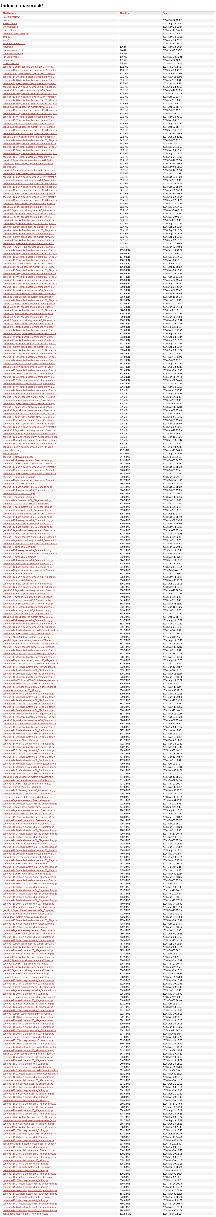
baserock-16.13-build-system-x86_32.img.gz (25, 1097)
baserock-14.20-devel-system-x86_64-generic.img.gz (30, 1207)
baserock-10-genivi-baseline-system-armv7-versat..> (29, 70)
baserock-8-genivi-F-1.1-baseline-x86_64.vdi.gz (27, 783)
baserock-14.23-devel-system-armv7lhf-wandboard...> (30, 1070)
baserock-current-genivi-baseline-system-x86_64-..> (29, 227)
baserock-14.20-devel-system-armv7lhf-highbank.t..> (30, 1047)
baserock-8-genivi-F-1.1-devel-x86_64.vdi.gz (25, 963)
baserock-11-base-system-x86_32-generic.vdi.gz (28, 487)
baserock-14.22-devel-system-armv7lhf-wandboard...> (30, 1073)
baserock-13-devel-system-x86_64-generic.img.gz (28, 1107)
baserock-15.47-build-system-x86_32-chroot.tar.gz (28, 1010)
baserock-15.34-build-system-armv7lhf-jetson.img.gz (29, 1113)
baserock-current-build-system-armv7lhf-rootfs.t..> (28, 1014)
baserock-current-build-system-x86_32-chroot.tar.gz (29, 987)
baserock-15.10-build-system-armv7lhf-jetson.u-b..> (29, 373)
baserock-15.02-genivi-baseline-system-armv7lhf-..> (29, 120)
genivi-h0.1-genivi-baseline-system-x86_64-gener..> (29, 127)
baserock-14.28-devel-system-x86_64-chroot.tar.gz (29, 760)
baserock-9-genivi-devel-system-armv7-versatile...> (29, 400)
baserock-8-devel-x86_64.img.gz (19, 580)
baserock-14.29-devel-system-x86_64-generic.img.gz (30, 867)
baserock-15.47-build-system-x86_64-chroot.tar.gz (28, 1087)
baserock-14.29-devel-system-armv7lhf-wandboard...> (30, 630)
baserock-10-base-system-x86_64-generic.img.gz (28, 620)
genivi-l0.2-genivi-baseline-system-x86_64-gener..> (29, 203)
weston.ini (8, 60)
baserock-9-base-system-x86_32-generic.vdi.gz (27, 500)
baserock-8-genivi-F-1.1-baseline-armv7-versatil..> (28, 243)
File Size (124, 13)
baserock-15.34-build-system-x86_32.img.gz (25, 1064)
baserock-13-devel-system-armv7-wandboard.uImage (30, 437)
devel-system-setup (13, 53)
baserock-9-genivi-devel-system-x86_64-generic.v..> (29, 990)
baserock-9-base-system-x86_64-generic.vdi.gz (27, 503)
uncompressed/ (10, 27)
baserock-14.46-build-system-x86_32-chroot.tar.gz (28, 693)
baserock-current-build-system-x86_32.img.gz (26, 1100)
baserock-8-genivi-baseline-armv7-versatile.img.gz (28, 647)
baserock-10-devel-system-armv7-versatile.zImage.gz (30, 393)
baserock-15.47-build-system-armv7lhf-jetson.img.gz (29, 1157)
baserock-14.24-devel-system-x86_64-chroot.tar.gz (29, 757)
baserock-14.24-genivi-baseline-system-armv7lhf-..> (29, 607)
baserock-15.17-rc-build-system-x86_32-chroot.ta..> (29, 1030)
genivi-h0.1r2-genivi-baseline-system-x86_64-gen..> (29, 90)
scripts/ (6, 37)
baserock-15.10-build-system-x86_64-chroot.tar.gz (28, 980)
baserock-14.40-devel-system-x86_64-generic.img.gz (30, 883)
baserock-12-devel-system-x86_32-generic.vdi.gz (28, 1007)
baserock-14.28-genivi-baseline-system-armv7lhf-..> (29, 80)
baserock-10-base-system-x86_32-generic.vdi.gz (28, 567)
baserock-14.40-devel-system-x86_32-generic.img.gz (30, 840)
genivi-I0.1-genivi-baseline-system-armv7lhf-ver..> (28, 123)
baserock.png (10, 167)
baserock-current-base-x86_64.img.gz (22, 787)
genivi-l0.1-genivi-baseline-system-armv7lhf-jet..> (28, 163)
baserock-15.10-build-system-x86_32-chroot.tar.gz (28, 904)
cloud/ (6, 20)
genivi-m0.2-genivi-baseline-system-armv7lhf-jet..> (28, 240)
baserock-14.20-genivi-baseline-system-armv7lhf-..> (29, 77)
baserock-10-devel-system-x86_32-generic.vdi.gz (28, 1084)
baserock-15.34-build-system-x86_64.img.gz (25, 1147)
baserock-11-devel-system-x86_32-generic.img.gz (28, 953)
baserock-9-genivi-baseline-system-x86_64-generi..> (29, 83)
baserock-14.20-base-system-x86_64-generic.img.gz (30, 767)
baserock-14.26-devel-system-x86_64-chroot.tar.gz (29, 773)
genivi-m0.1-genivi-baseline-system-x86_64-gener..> (29, 213)
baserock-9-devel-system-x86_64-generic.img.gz (28, 610)
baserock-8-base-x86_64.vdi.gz (19, 493)
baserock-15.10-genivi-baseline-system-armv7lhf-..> (29, 150)
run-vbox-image (11, 57)
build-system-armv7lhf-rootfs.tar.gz (20, 740)
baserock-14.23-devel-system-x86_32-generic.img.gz (30, 1183)
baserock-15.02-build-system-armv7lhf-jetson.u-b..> (29, 380)
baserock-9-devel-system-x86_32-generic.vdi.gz (27, 600)
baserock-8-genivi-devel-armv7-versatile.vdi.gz (26, 863)
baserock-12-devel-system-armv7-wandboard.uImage (30, 440)
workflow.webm (10, 453)
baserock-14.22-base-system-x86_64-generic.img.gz (30, 790)
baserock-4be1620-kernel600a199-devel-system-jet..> (30, 680)
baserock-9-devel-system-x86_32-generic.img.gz (28, 613)
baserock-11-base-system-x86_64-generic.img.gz (28, 523)
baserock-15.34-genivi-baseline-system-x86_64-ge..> (30, 153)
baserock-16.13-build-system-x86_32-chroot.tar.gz (28, 983)
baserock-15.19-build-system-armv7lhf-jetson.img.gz (29, 1174)
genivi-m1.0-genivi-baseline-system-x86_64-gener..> (29, 230)
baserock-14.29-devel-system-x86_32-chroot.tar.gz (29, 670)
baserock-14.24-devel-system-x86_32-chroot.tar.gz (29, 700)
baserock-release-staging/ (16, 33)
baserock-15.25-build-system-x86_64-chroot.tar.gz (28, 1027)
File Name (8, 13)
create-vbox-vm (11, 63)
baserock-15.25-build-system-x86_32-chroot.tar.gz (28, 940)
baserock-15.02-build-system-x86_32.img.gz (25, 897)
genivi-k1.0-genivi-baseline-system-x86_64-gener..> (29, 170)
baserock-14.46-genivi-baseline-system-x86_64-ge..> (30, 103)
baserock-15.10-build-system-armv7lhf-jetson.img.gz (29, 1043)
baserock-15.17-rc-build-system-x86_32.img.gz (27, 1167)
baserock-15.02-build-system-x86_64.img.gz (25, 927)
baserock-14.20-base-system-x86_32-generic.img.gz (30, 713)
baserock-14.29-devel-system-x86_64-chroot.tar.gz (29, 730)
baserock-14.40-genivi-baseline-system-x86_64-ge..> (30, 140)
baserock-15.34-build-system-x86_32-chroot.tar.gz (28, 937)
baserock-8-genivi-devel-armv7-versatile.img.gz (27, 873)
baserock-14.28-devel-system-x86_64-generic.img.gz (30, 893)
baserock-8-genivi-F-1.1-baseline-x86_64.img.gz (27, 797)
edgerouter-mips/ (11, 30)
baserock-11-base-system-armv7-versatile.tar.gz (27, 460)
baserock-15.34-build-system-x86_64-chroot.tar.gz (28, 1023)
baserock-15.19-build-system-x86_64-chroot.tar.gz (28, 1140)
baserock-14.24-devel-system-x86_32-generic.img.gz (30, 834)
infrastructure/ (10, 23)
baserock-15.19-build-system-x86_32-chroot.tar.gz (28, 1034)
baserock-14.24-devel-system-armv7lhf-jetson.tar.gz (29, 653)
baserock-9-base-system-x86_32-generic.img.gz (27, 507)
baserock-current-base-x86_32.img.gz (22, 690)
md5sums (8, 47)
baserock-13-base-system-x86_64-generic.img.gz (28, 563)
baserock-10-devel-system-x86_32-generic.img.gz (28, 1093)
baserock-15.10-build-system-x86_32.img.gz (25, 994)
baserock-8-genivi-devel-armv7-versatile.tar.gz (26, 800)
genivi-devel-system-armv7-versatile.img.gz (25, 917)
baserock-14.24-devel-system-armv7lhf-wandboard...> (30, 667)
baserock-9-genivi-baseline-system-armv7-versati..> (29, 67)
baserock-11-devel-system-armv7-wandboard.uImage (30, 433)
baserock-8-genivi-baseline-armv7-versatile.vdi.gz (28, 633)
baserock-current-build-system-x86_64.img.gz (26, 1160)
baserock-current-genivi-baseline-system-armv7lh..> (29, 237)
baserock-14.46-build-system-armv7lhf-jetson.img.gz (29, 793)
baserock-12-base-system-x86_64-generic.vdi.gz (28, 550)
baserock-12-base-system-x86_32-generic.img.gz (28, 533)
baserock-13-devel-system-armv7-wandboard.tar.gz (29, 907)
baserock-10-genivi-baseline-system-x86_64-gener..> (30, 87)
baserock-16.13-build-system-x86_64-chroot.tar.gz (28, 1077)
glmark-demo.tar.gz (12, 450)
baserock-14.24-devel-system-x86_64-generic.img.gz (30, 890)
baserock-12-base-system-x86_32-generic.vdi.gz (28, 527)
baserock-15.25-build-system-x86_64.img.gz (25, 1187)
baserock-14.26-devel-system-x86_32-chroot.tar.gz (29, 710)
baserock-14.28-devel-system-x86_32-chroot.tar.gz (29, 703)
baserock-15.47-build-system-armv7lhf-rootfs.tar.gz (29, 1040)
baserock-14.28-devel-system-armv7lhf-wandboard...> (30, 663)
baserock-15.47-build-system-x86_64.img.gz (25, 1180)
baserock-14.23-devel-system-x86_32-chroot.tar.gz (29, 697)
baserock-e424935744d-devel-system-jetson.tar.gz (28, 813)
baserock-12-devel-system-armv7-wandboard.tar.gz (29, 843)
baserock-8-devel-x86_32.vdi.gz (19, 547)
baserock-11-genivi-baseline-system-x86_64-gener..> (30, 110)
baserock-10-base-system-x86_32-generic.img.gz (28, 593)
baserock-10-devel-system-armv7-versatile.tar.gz (28, 913)
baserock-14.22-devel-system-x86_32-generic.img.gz (30, 1194)
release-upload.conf (13, 50)
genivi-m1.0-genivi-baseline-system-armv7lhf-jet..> (28, 233)
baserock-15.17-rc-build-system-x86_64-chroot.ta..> (29, 1133)
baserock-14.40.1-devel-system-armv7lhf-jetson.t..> (29, 780)
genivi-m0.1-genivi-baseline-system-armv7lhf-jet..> (28, 220)
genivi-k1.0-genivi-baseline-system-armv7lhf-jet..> (28, 160)
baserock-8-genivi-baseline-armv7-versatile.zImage (29, 403)
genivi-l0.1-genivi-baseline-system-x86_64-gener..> (29, 193)
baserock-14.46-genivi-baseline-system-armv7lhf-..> (29, 117)
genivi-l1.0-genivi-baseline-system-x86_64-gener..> (29, 210)
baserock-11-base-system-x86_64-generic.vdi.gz (28, 517)
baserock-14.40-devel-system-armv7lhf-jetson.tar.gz (29, 763)
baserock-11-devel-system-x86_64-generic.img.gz (28, 1003)
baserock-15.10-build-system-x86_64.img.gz (25, 1090)
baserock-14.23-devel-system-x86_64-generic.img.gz (30, 1203)
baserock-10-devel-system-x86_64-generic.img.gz (28, 1124)
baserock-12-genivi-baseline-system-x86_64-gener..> (30, 130)
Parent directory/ (11, 17)
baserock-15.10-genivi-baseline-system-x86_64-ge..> (30, 147)
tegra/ (6, 40)
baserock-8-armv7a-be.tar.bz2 (18, 457)
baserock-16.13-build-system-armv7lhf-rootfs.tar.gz (29, 1017)
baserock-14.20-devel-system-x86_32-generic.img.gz (30, 1190)
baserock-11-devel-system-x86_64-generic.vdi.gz (28, 1000)
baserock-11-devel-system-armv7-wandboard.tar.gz (29, 823)
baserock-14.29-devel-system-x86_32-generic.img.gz (30, 803)
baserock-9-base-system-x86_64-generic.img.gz (27, 510)
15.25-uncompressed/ (14, 43)
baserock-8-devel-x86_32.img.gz (19, 557)
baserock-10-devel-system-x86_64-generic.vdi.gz (28, 1110)
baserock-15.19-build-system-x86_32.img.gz (25, 1170)
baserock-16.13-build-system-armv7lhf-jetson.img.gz (29, 1154)
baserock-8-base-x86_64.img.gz (19, 497)
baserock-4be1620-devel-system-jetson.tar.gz (26, 637)
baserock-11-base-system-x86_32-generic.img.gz (28, 490)
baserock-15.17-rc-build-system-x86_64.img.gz (27, 1197)
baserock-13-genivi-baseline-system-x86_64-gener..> (30, 133)
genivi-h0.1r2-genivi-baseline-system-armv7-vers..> (29, 73)
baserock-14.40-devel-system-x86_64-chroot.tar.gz (29, 733)
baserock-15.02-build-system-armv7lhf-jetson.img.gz (29, 877)
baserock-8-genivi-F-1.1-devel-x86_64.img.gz (26, 973)
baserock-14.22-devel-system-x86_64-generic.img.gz (30, 1210)
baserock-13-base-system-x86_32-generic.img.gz (28, 520)
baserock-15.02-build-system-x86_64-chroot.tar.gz (28, 827)
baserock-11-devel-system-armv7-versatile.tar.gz (28, 820)
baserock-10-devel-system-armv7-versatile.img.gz (28, 1177)
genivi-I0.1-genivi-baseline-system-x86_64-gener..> (29, 137)
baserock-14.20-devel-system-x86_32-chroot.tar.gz (29, 673)
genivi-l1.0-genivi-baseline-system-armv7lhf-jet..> (28, 217)
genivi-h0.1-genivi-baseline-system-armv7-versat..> (29, 107)
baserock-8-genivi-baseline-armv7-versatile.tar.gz (28, 603)
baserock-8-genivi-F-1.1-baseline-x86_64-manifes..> (29, 247)
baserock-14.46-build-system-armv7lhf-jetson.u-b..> (29, 383)
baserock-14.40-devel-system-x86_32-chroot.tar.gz (29, 683)
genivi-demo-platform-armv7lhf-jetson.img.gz (25, 1214)
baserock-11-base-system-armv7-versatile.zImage (28, 423)
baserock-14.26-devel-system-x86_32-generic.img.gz (30, 847)
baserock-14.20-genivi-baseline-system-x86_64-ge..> (30, 93)
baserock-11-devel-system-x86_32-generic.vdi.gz (28, 950)
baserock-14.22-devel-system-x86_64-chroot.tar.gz (29, 770)
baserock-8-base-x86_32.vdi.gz (19, 477)
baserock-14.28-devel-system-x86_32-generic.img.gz (30, 830)
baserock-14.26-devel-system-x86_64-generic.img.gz (30, 900)
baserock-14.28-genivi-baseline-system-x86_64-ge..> (30, 100)
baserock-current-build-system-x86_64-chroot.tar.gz (29, 1080)
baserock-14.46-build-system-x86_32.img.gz (25, 837)
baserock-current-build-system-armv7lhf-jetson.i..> (28, 1150)
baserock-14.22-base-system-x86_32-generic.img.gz (30, 687)
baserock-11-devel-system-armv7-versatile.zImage (28, 420)
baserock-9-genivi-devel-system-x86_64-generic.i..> (29, 997)
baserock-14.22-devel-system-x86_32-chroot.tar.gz (29, 707)
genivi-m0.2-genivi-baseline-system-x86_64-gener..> (29, 223)
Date (165, 13)
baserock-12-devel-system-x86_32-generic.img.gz (28, 1020)
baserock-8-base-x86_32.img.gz (19, 483)
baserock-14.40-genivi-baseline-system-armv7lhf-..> (29, 143)
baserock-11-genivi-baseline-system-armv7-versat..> (29, 97)
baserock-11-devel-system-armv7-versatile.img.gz (28, 924)
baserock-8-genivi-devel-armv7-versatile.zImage (27, 407)
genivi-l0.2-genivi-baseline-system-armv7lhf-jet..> (28, 207)
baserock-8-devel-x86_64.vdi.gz (19, 573)
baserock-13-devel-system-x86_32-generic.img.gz (28, 1050)
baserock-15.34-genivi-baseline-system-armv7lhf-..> (29, 157)
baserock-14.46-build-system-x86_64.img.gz (25, 887)
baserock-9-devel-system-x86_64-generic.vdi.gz (27, 597)
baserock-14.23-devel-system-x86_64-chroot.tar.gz (29, 753)
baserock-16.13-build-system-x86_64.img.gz (25, 1164)
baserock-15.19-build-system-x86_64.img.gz (25, 1200)
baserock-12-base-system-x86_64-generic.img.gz (28, 560)
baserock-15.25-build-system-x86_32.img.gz (25, 1137)
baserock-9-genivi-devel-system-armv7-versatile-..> (29, 417)
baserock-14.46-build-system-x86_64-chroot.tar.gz (28, 744)
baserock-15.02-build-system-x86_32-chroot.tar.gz (28, 750)
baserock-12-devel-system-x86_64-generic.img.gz (28, 1060)
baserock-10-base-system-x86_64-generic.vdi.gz (28, 583)
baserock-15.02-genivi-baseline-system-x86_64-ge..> (30, 113)
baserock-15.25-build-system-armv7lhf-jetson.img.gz (29, 1104)
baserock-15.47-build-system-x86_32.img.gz (25, 1130)
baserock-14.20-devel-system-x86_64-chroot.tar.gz (29, 737)
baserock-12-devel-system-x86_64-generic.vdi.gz (28, 1057)
